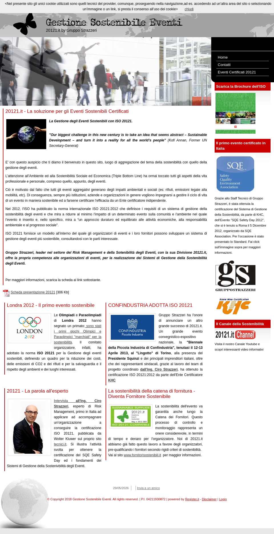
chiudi (189, 9)
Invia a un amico (148, 488)
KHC (112, 380)
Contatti (224, 65)
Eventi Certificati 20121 (237, 72)
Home (223, 57)
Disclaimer (209, 499)
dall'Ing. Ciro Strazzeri (159, 369)
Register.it (192, 499)
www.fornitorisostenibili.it (142, 455)
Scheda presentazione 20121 (33, 292)
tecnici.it (60, 444)
